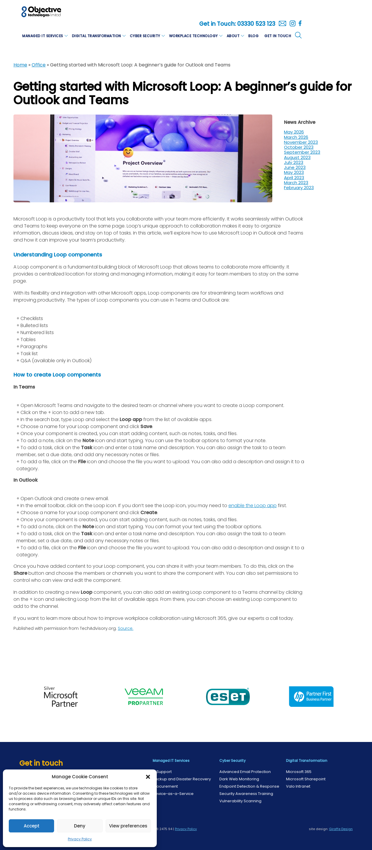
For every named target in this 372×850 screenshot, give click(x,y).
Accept (31, 826)
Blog (253, 35)
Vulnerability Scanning (240, 801)
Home (20, 64)
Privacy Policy (80, 839)
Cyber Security (145, 35)
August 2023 (297, 157)
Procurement (165, 786)
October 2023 (299, 147)
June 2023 (295, 167)
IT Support (162, 771)
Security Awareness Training (246, 793)
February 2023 (299, 187)
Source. (125, 628)
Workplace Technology (193, 35)
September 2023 (302, 152)
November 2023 (301, 142)
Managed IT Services (42, 35)
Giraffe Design (341, 829)
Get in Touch (277, 35)
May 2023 (294, 172)
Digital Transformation (96, 35)
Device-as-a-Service (173, 793)
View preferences (128, 826)
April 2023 (294, 178)
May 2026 (294, 132)
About (233, 35)
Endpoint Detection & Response (249, 786)
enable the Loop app (252, 505)
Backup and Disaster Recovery (182, 779)
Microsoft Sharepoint (306, 779)
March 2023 (296, 182)
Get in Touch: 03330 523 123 (237, 24)
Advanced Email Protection (245, 771)
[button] (148, 777)
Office (39, 64)
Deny (79, 826)
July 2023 (293, 162)
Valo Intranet (298, 786)
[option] (61, 696)
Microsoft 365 (298, 771)
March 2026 (296, 137)
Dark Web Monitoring (239, 779)
